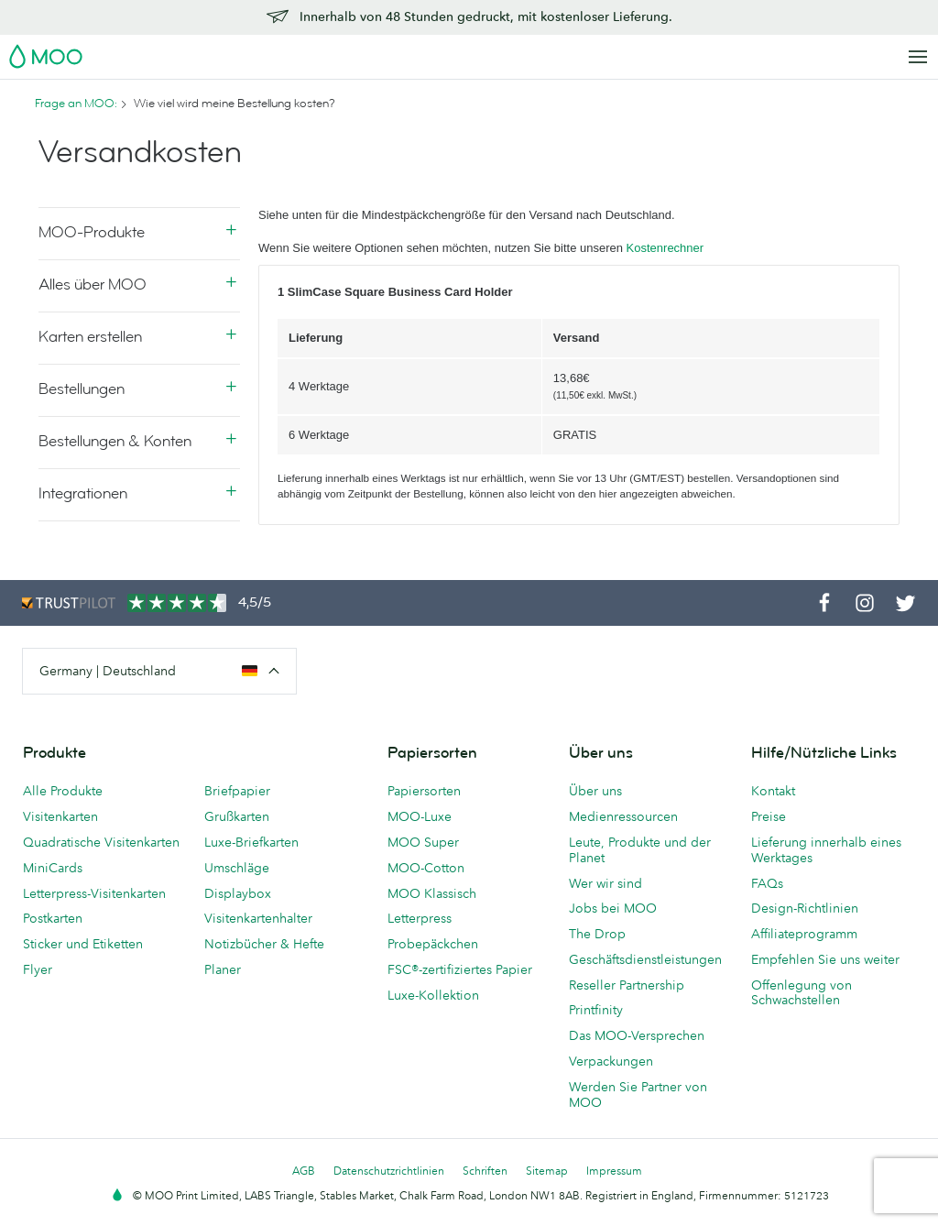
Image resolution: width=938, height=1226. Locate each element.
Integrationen (82, 493)
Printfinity (596, 1010)
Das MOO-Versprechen (636, 1035)
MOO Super (423, 842)
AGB (303, 1170)
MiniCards (52, 867)
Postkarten (52, 918)
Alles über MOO (92, 284)
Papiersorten (424, 791)
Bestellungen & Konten (114, 441)
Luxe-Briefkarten (251, 842)
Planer (222, 969)
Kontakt (773, 791)
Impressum (614, 1170)
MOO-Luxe (419, 816)
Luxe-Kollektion (433, 995)
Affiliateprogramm (804, 933)
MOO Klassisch (431, 893)
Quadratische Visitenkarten (101, 842)
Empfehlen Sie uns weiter (825, 959)
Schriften (485, 1170)
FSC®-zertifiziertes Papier (459, 969)
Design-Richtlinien (804, 908)
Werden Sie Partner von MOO (638, 1094)
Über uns (595, 791)
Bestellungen (81, 389)
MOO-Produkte (91, 232)
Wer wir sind (605, 883)
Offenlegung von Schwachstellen (801, 993)
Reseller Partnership (626, 985)
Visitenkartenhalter (258, 918)
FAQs (767, 883)
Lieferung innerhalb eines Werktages (826, 850)
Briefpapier (237, 791)
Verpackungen (611, 1061)
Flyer (37, 969)
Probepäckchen (432, 944)
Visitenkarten (60, 816)
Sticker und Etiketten (83, 944)
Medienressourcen (623, 816)
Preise (768, 816)
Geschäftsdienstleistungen (645, 959)
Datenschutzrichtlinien (388, 1170)
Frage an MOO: (76, 103)
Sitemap (547, 1170)
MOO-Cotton (425, 867)
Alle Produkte (63, 791)
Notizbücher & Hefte (264, 944)
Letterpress (419, 918)
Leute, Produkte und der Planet (640, 850)
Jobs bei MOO (613, 908)
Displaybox (237, 893)
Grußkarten (236, 816)
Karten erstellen (90, 336)
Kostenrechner (665, 248)
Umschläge (236, 867)
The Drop (597, 933)
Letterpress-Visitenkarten (94, 893)
